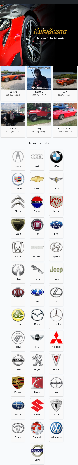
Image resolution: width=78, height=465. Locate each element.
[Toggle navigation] (3, 2)
